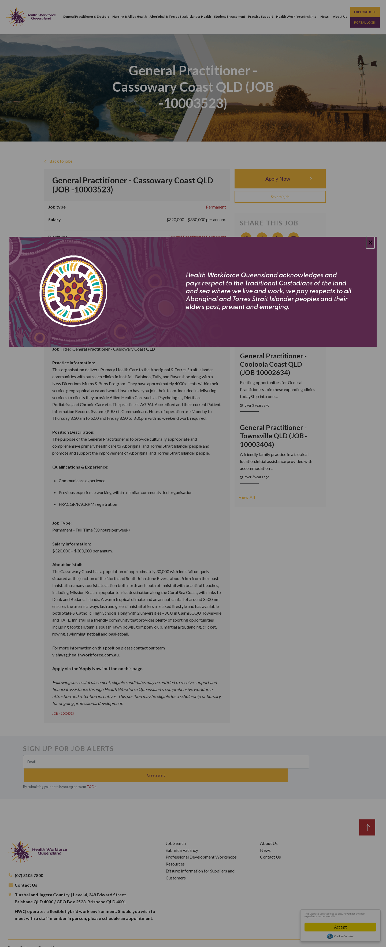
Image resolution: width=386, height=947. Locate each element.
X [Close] (370, 242)
